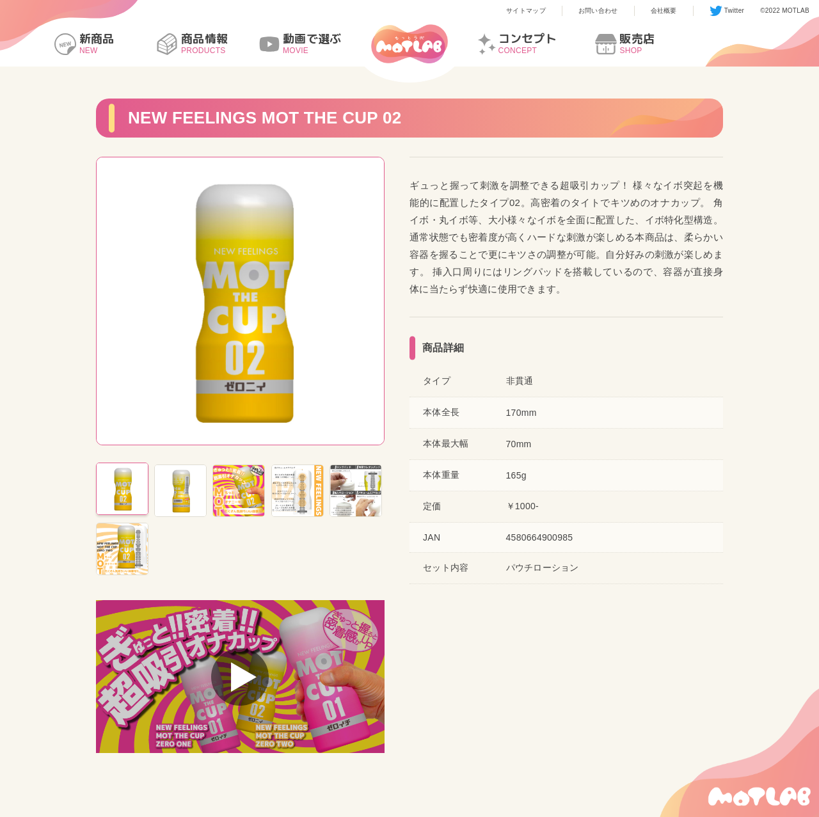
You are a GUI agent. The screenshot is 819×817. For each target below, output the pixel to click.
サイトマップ (526, 10)
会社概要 (664, 10)
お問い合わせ (598, 10)
